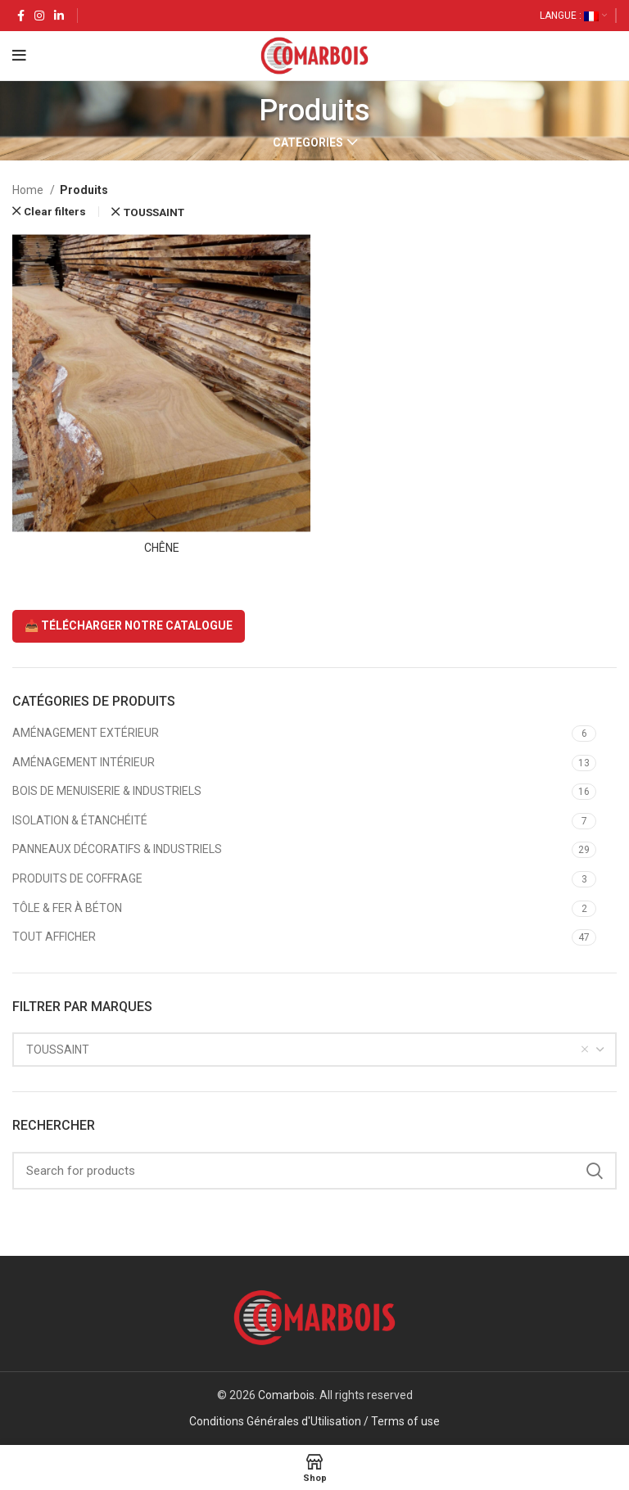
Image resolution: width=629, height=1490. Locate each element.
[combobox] (314, 1049)
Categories (308, 142)
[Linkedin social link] (59, 15)
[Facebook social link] (20, 15)
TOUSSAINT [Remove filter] (154, 212)
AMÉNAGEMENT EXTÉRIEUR (85, 732)
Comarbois (286, 1395)
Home (29, 189)
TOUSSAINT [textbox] (57, 1049)
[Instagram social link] (39, 15)
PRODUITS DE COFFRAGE (77, 878)
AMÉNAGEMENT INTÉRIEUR (83, 762)
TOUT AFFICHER (54, 936)
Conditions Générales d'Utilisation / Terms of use (314, 1421)
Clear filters (55, 211)
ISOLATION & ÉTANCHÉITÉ (79, 820)
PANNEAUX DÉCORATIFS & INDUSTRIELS (117, 849)
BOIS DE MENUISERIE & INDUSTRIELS (106, 790)
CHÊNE (161, 547)
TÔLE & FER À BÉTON (67, 907)
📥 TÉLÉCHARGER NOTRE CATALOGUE (129, 625)
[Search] (314, 1171)
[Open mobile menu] (19, 55)
